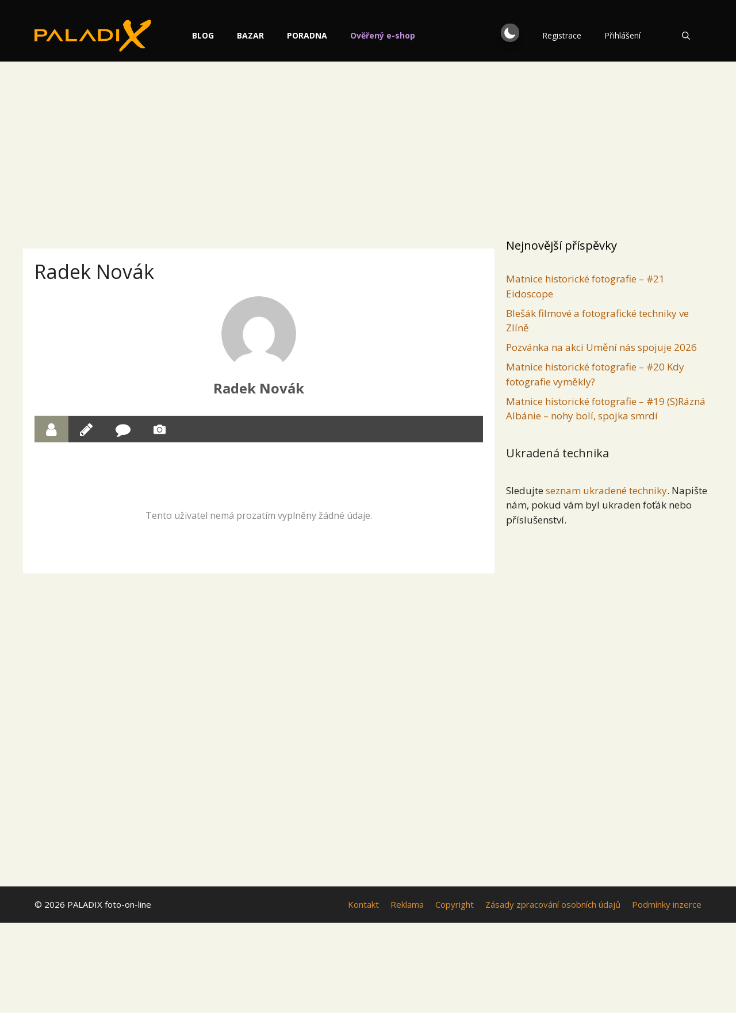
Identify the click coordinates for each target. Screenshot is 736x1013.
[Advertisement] (368, 146)
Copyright (454, 904)
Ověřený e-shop (387, 35)
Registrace (561, 35)
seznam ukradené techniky (606, 490)
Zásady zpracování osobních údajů (552, 904)
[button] (510, 33)
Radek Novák (258, 388)
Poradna (312, 35)
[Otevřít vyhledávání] (686, 36)
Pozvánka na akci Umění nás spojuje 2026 (601, 347)
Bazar (255, 35)
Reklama (407, 904)
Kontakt (363, 904)
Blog (207, 35)
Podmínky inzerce (667, 904)
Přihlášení (622, 35)
